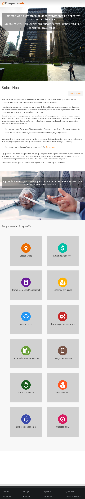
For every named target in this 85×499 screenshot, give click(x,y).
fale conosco (7, 496)
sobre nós (78, 93)
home (71, 93)
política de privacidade (74, 496)
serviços (26, 492)
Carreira (27, 496)
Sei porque (50, 147)
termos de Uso (50, 496)
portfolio (48, 492)
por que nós (70, 492)
